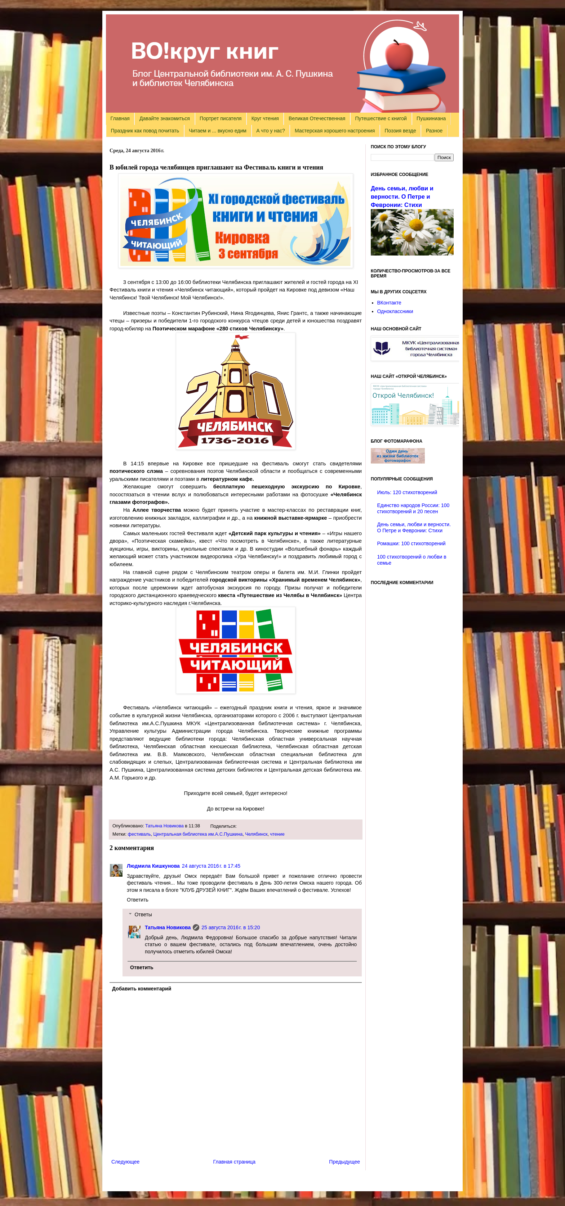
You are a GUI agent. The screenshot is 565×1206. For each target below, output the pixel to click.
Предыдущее (344, 1162)
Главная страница (234, 1162)
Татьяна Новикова (164, 825)
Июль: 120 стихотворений (407, 492)
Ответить (137, 900)
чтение (277, 834)
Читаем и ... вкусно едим (217, 131)
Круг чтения (265, 118)
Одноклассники (395, 311)
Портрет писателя (220, 118)
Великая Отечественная (317, 118)
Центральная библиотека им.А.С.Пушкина (198, 834)
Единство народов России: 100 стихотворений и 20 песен (413, 508)
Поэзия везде (400, 131)
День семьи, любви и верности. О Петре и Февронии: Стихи (402, 196)
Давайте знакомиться (164, 118)
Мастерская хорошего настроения (335, 131)
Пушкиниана (431, 118)
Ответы (143, 914)
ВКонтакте (389, 303)
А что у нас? (270, 131)
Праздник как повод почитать (145, 131)
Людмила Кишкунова (153, 866)
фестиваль (139, 834)
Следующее (125, 1162)
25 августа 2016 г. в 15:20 (230, 927)
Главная (120, 118)
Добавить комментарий (141, 989)
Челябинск (256, 834)
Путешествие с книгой (380, 118)
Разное (434, 131)
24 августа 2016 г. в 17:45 (211, 866)
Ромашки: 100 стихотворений (411, 543)
